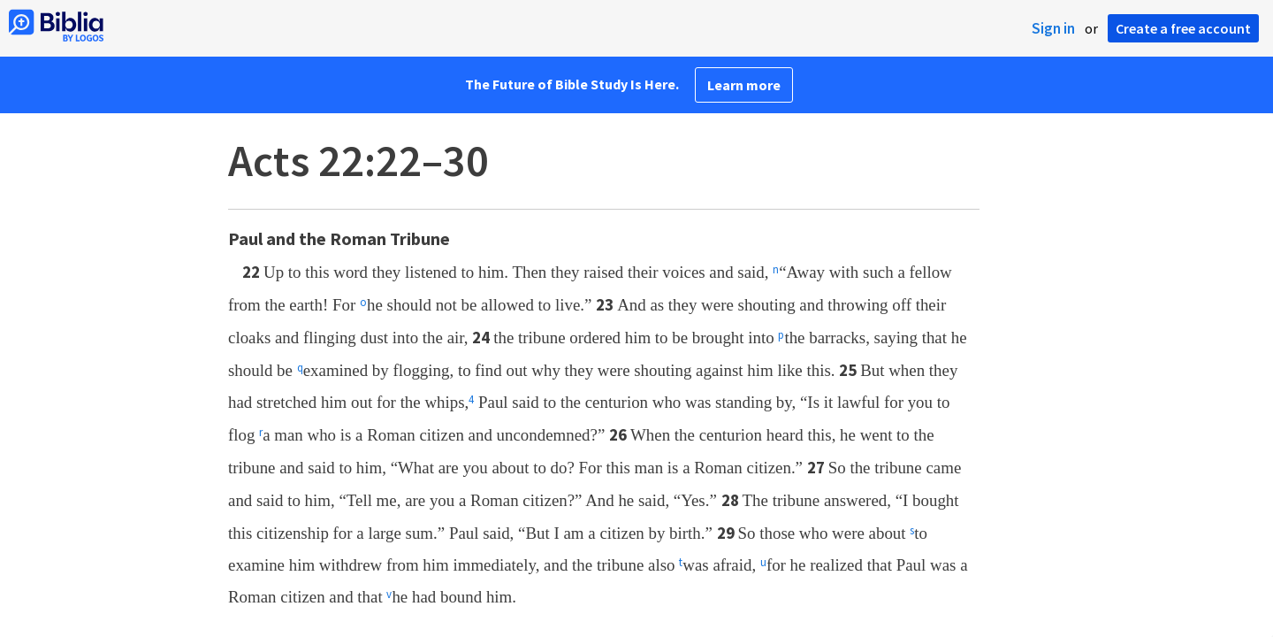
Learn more (744, 85)
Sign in (1053, 28)
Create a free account (1183, 28)
